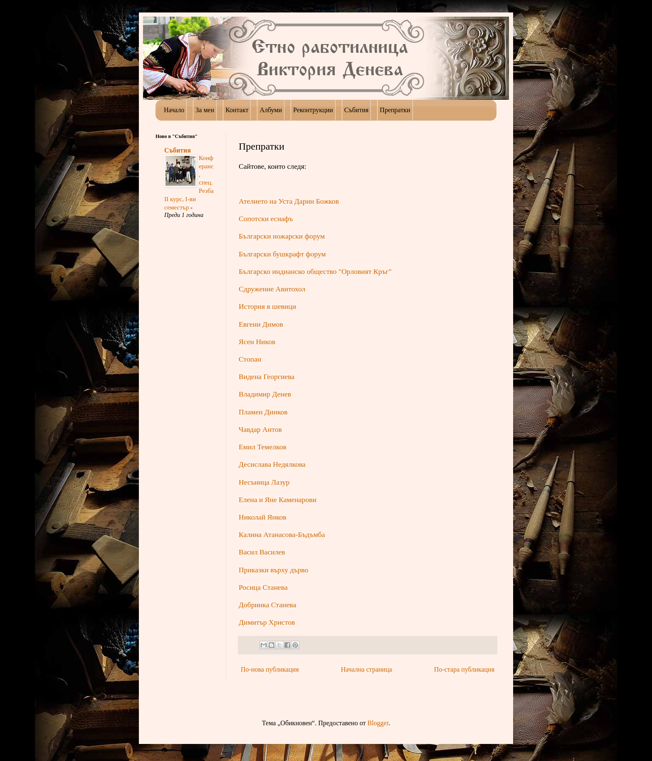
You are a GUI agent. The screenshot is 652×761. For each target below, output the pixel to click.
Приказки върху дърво (273, 570)
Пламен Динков (263, 412)
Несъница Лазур (264, 482)
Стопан (250, 359)
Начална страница (366, 669)
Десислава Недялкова (272, 464)
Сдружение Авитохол (272, 289)
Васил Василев (262, 552)
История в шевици (267, 306)
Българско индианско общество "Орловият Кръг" (315, 271)
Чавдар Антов (260, 429)
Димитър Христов (267, 622)
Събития (177, 150)
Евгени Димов (261, 324)
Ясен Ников (257, 341)
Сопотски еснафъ (266, 218)
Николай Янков (262, 517)
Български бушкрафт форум (282, 254)
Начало (174, 109)
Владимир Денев (265, 394)
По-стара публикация (464, 669)
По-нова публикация (270, 669)
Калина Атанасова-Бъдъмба (282, 534)
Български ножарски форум (282, 236)
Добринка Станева (267, 605)
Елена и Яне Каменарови (277, 499)
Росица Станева (263, 587)
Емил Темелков (263, 447)
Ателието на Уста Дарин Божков (289, 201)
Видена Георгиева (266, 376)
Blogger (377, 723)
